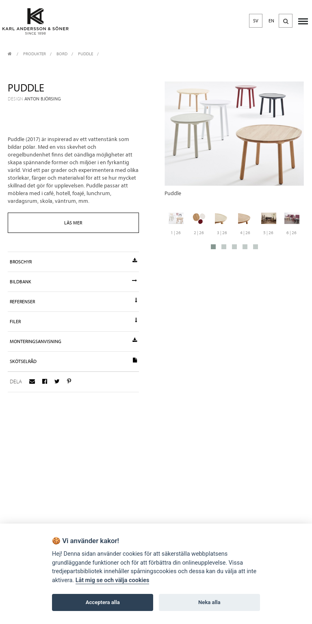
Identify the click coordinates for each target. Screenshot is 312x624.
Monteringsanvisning (73, 341)
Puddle (85, 54)
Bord (61, 54)
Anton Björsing (42, 99)
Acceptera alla (103, 602)
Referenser (73, 301)
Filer (73, 321)
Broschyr (73, 261)
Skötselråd (73, 361)
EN (271, 21)
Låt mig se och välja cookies (113, 580)
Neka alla (209, 602)
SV (255, 21)
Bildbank (73, 281)
